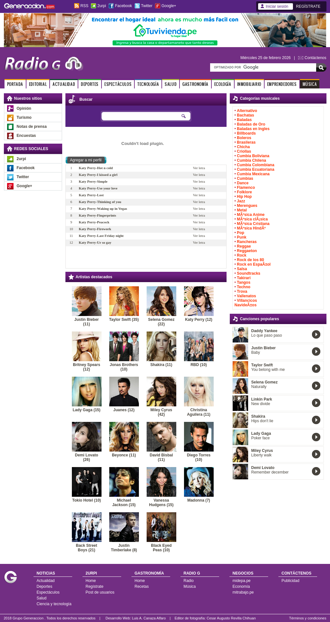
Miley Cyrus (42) (161, 412)
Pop (240, 232)
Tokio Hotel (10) (86, 500)
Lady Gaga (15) (86, 410)
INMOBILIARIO (249, 84)
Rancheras (247, 242)
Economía (241, 586)
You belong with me (268, 369)
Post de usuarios (100, 592)
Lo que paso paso (266, 335)
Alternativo (247, 110)
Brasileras (246, 142)
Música (190, 586)
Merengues (247, 205)
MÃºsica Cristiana (253, 223)
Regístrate (94, 586)
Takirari (243, 278)
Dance (242, 183)
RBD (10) (198, 364)
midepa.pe (242, 580)
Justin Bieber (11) (86, 321)
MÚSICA (310, 84)
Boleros (244, 138)
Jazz (241, 201)
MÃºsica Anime (251, 214)
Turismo (24, 117)
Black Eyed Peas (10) (161, 547)
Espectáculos (48, 592)
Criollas (244, 151)
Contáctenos (315, 58)
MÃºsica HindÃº (251, 228)
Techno (243, 287)
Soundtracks (248, 273)
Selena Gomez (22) (161, 321)
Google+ (168, 6)
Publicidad (290, 580)
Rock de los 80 (250, 260)
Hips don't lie (262, 421)
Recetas (142, 586)
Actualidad (46, 580)
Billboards (246, 133)
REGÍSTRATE (308, 6)
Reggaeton (247, 251)
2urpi (101, 6)
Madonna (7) (198, 500)
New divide (260, 404)
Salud (42, 598)
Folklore (244, 192)
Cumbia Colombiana (255, 165)
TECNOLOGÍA (148, 84)
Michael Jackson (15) (124, 502)
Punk (241, 237)
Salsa (242, 269)
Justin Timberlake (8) (124, 547)
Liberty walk (261, 455)
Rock (241, 255)
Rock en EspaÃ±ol (254, 264)
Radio (189, 580)
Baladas (244, 119)
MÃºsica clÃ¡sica (252, 219)
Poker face (260, 438)
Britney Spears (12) (86, 367)
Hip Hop (244, 196)
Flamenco (246, 187)
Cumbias (245, 178)
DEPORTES (90, 84)
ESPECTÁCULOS (117, 84)
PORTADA (15, 84)
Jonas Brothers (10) (124, 367)
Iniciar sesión (277, 6)
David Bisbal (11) (161, 457)
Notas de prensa (32, 126)
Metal (242, 210)
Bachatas (245, 115)
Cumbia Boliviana (253, 156)
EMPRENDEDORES (282, 84)
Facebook (123, 6)
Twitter (146, 6)
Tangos (243, 282)
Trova (242, 291)
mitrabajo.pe (243, 592)
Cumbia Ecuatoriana (255, 169)
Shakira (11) (161, 364)
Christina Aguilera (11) (198, 412)
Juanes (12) (123, 410)
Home (91, 580)
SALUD (171, 84)
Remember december (270, 472)
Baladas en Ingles (253, 129)
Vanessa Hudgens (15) (161, 502)
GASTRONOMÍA (195, 84)
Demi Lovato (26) (86, 457)
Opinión (24, 108)
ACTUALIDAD (64, 84)
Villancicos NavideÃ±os (246, 302)
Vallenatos (246, 296)
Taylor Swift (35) (124, 319)
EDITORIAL (38, 84)
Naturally (259, 386)
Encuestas (26, 135)
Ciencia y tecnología (54, 604)
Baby (255, 352)
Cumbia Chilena (251, 160)
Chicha (243, 147)
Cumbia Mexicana (253, 174)
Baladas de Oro (251, 124)
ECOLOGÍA (222, 84)
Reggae (244, 246)
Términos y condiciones (307, 618)
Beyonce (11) (124, 455)
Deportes (45, 586)
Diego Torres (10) (198, 457)
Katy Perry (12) (198, 319)
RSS (85, 6)
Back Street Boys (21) (86, 547)
